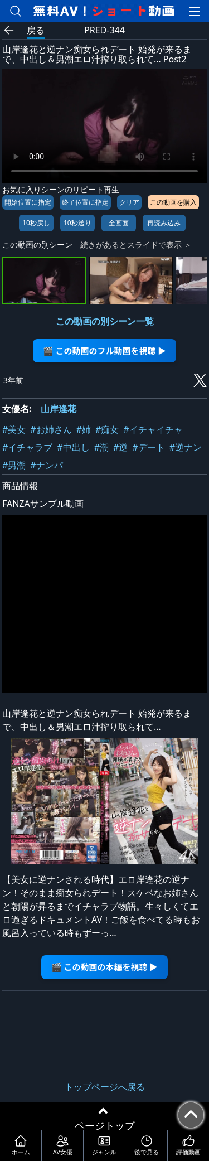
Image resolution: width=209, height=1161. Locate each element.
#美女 (14, 429)
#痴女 (107, 429)
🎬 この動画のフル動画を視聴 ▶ (104, 350)
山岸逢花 (58, 409)
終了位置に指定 (85, 202)
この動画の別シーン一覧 (105, 321)
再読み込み (164, 223)
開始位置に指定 (27, 202)
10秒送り (77, 223)
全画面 (119, 223)
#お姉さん (50, 429)
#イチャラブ (27, 447)
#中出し (73, 447)
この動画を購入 (173, 202)
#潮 (101, 447)
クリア (129, 202)
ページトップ (105, 1125)
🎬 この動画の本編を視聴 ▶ (104, 967)
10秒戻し (36, 223)
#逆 (120, 447)
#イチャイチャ (152, 429)
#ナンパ (46, 465)
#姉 (83, 429)
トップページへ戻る (105, 1087)
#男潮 (14, 465)
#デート (148, 447)
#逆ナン (185, 447)
